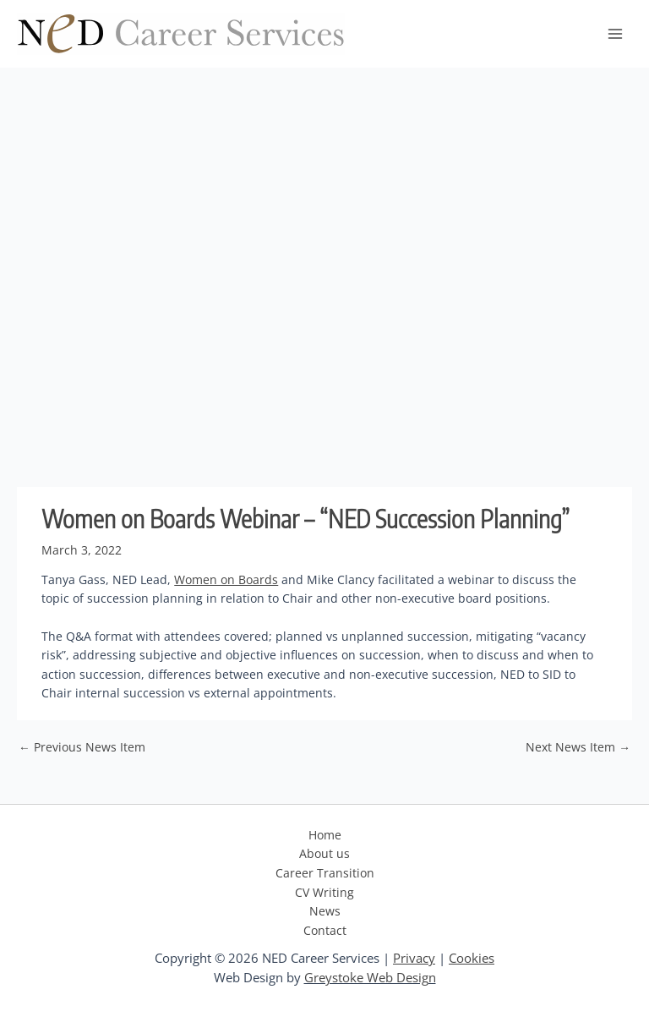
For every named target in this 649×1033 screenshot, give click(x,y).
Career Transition (324, 873)
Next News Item (578, 747)
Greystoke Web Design (370, 977)
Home (324, 835)
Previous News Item (82, 747)
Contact (324, 930)
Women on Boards (226, 579)
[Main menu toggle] (615, 34)
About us (324, 853)
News (325, 911)
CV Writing (324, 892)
